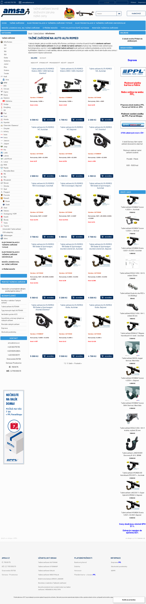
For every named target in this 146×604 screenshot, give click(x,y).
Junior (6, 64)
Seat (4, 208)
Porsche (5, 195)
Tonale (6, 73)
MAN (4, 165)
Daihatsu (7, 101)
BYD (3, 86)
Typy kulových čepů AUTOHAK (12, 310)
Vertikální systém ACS (9, 314)
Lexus (4, 162)
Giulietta (7, 61)
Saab (6, 204)
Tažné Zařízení (8, 38)
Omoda (5, 186)
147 (5, 48)
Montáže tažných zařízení (10, 324)
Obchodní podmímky (8, 332)
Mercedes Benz (7, 171)
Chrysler (5, 128)
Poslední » (78, 363)
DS (3, 110)
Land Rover (6, 159)
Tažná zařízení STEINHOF (48, 566)
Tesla (4, 223)
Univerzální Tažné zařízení (12, 229)
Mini (3, 177)
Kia (3, 150)
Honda (4, 119)
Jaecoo (5, 140)
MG (3, 174)
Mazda (4, 168)
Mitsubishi (6, 180)
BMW (4, 83)
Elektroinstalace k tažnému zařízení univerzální (10, 254)
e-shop (129, 538)
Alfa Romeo (6, 42)
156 (5, 51)
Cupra (4, 92)
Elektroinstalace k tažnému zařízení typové (10, 244)
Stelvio (6, 70)
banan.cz (141, 538)
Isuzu (4, 134)
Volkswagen (6, 235)
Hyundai (5, 122)
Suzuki (4, 217)
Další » (71, 363)
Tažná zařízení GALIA (46, 570)
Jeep (4, 147)
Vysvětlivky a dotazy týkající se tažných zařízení (12, 319)
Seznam (43, 58)
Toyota (5, 226)
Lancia (5, 156)
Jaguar (5, 143)
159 (5, 54)
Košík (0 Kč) (136, 13)
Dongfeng (6, 107)
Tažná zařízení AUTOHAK (10, 306)
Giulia (6, 58)
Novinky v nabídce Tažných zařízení (52, 583)
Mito (5, 67)
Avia (6, 80)
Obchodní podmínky (119, 566)
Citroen (5, 89)
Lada (4, 153)
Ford (4, 116)
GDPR (113, 570)
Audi (4, 76)
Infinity (5, 131)
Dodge (4, 104)
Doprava (4, 328)
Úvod (30, 33)
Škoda (4, 220)
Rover (6, 201)
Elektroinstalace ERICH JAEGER (50, 579)
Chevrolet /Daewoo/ (10, 125)
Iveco (4, 137)
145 (5, 45)
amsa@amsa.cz (28, 2)
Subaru (5, 211)
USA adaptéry (8, 232)
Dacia (4, 95)
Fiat (4, 113)
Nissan (5, 183)
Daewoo (5, 98)
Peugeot (5, 192)
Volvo (4, 238)
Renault (5, 198)
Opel (4, 189)
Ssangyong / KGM (8, 214)
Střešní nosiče (8, 269)
